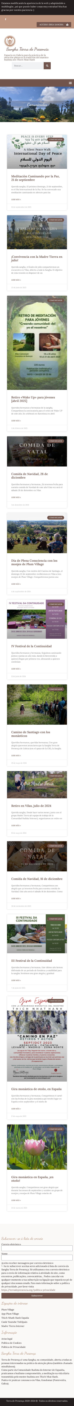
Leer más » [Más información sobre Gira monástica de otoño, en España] (16, 1109)
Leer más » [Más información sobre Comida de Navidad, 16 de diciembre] (16, 898)
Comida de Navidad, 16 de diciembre (36, 879)
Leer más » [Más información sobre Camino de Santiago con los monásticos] (16, 755)
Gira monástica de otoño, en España (36, 1089)
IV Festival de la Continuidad (31, 646)
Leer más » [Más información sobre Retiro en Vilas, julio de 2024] (16, 825)
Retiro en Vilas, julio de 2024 (31, 806)
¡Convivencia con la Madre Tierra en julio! (36, 258)
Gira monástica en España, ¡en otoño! (32, 1179)
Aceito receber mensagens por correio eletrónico (27, 1263)
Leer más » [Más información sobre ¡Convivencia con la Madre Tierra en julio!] (16, 280)
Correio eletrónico (11, 1244)
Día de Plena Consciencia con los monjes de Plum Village (34, 562)
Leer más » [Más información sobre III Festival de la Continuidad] (16, 980)
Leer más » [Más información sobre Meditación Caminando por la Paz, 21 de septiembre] (16, 199)
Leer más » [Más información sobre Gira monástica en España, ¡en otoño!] (16, 1200)
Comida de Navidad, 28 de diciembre (29, 475)
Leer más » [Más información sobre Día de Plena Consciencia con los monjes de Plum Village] (16, 584)
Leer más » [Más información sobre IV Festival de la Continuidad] (16, 669)
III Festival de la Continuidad (31, 961)
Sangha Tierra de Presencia (27, 49)
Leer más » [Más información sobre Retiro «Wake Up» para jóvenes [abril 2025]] (16, 421)
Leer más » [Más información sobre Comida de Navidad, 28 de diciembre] (16, 497)
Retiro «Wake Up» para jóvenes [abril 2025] (33, 399)
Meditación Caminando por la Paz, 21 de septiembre (35, 178)
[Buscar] (47, 65)
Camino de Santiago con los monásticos (30, 734)
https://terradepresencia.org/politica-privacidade (28, 1289)
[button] (70, 83)
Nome (4, 1253)
